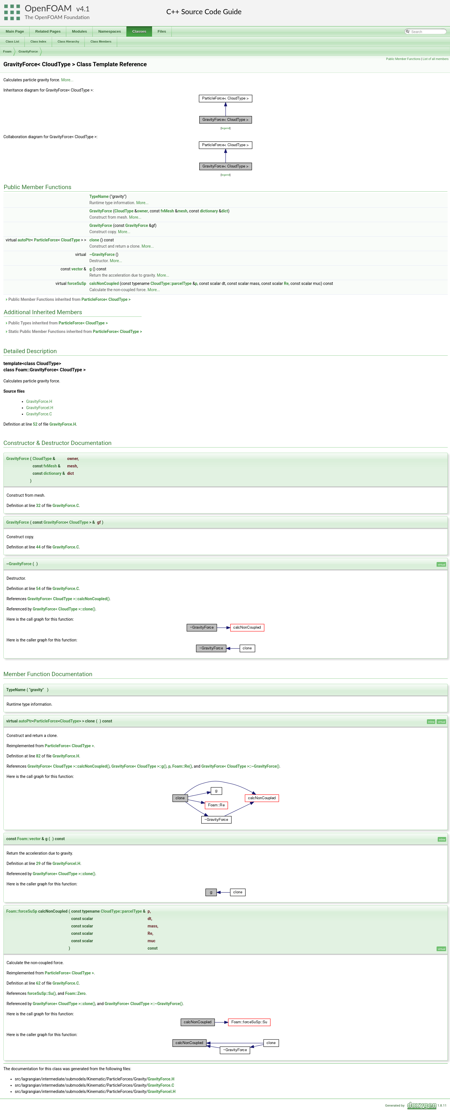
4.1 (85, 9)
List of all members (436, 59)
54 (38, 588)
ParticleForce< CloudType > (106, 299)
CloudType (123, 211)
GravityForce (28, 51)
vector (76, 269)
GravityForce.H (39, 401)
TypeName (99, 196)
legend (225, 128)
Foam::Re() (182, 766)
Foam (7, 51)
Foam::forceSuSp (21, 911)
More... (67, 80)
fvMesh (167, 211)
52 (35, 424)
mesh (182, 211)
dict (224, 211)
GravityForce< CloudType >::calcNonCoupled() (68, 599)
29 (38, 863)
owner (142, 211)
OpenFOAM (48, 8)
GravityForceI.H (39, 407)
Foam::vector (28, 838)
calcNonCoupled (104, 283)
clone (94, 240)
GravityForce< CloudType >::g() (139, 766)
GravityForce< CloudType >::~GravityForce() (240, 766)
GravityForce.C (39, 414)
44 (38, 547)
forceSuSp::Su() (41, 993)
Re (286, 283)
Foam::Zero (75, 993)
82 (38, 756)
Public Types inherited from (56, 323)
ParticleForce (46, 240)
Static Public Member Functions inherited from (73, 331)
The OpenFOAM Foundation (57, 17)
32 (38, 505)
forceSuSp (76, 283)
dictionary (209, 211)
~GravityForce (102, 254)
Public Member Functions (403, 59)
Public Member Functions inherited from (67, 299)
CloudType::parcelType (171, 283)
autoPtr (24, 240)
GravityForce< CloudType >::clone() (64, 609)
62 (38, 983)
